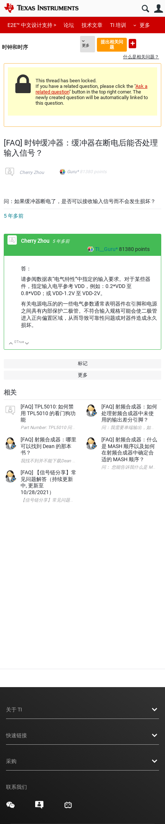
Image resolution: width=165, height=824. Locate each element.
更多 (145, 25)
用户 (158, 8)
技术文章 (92, 25)
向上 (11, 344)
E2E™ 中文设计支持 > (31, 25)
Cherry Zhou (31, 172)
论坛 (69, 25)
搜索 (145, 8)
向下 (27, 344)
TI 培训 (118, 25)
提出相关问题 (112, 44)
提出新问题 (132, 43)
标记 (83, 363)
